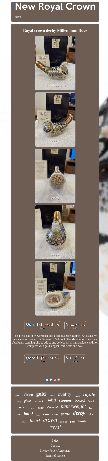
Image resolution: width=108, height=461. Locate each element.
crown (50, 420)
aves (19, 414)
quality (64, 394)
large (38, 415)
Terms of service (55, 455)
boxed (80, 400)
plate (27, 400)
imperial (77, 396)
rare (46, 414)
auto (55, 414)
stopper (65, 400)
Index (55, 440)
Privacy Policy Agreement (55, 450)
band (28, 413)
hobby (52, 395)
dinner (41, 407)
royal (55, 427)
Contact (55, 445)
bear (91, 408)
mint (17, 395)
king (19, 401)
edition (28, 395)
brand (91, 401)
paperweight (73, 406)
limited (83, 421)
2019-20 (63, 422)
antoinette (39, 401)
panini (65, 414)
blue (91, 414)
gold (41, 394)
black (24, 422)
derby (79, 413)
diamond (52, 407)
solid (51, 400)
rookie (22, 407)
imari (35, 420)
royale (89, 394)
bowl (32, 408)
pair (72, 421)
